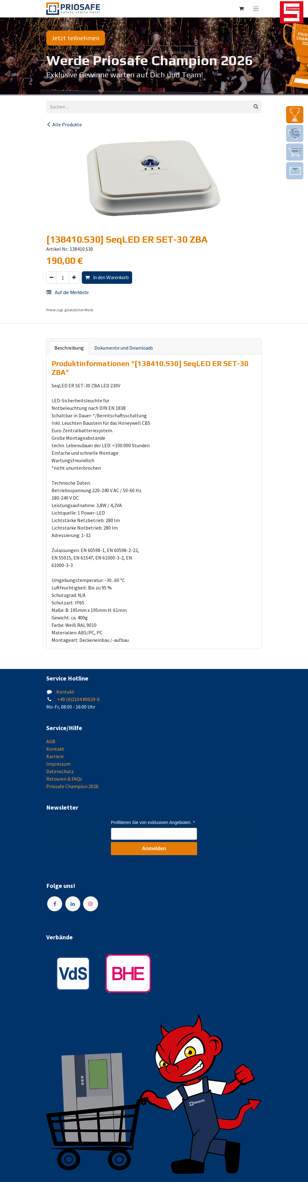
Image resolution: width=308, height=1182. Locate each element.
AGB (50, 741)
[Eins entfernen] (51, 277)
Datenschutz (60, 771)
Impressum (58, 764)
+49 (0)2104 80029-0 (78, 699)
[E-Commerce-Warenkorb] (241, 9)
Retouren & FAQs (64, 779)
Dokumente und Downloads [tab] (123, 348)
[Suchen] (256, 106)
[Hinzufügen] (74, 277)
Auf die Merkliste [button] (68, 292)
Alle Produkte (64, 124)
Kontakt (65, 692)
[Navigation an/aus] (256, 8)
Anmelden (154, 848)
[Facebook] (54, 903)
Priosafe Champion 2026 (72, 786)
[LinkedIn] (72, 903)
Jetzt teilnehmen (76, 37)
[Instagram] (90, 903)
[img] (294, 114)
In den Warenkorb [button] (107, 277)
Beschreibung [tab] (69, 348)
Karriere (55, 756)
